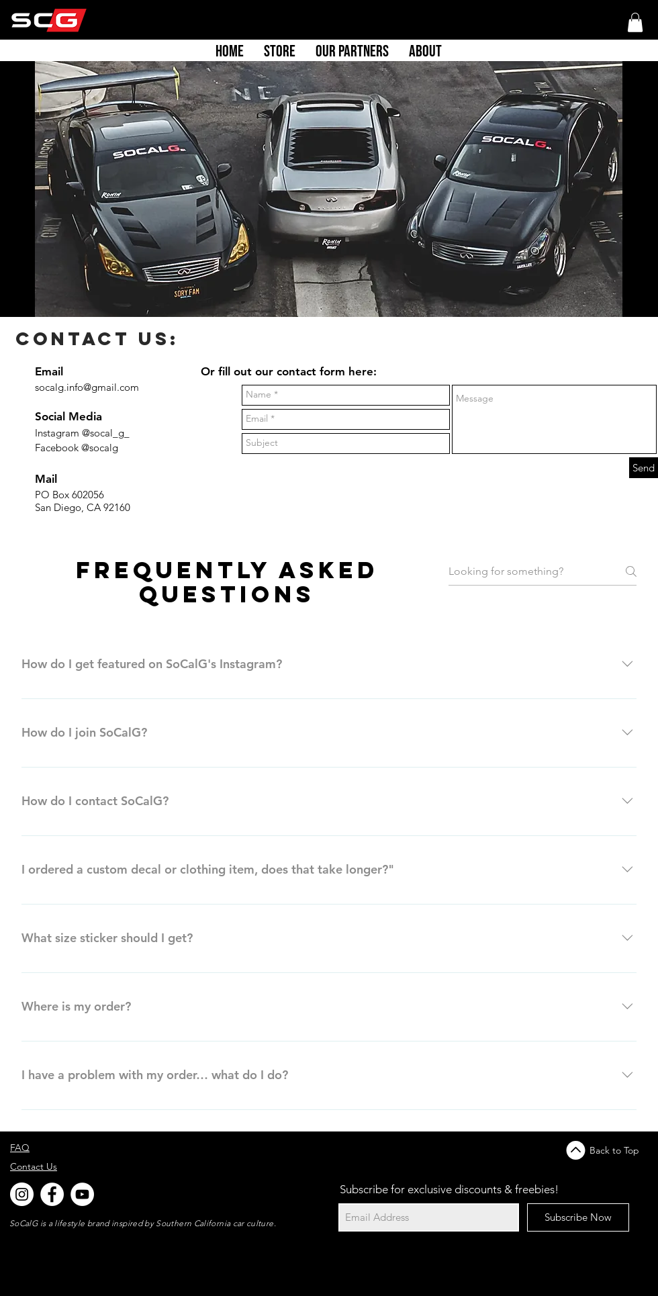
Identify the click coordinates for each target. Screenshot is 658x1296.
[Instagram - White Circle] (22, 1194)
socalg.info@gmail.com (87, 387)
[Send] (643, 467)
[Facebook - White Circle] (52, 1194)
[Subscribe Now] (578, 1217)
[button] (635, 22)
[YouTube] (82, 1194)
